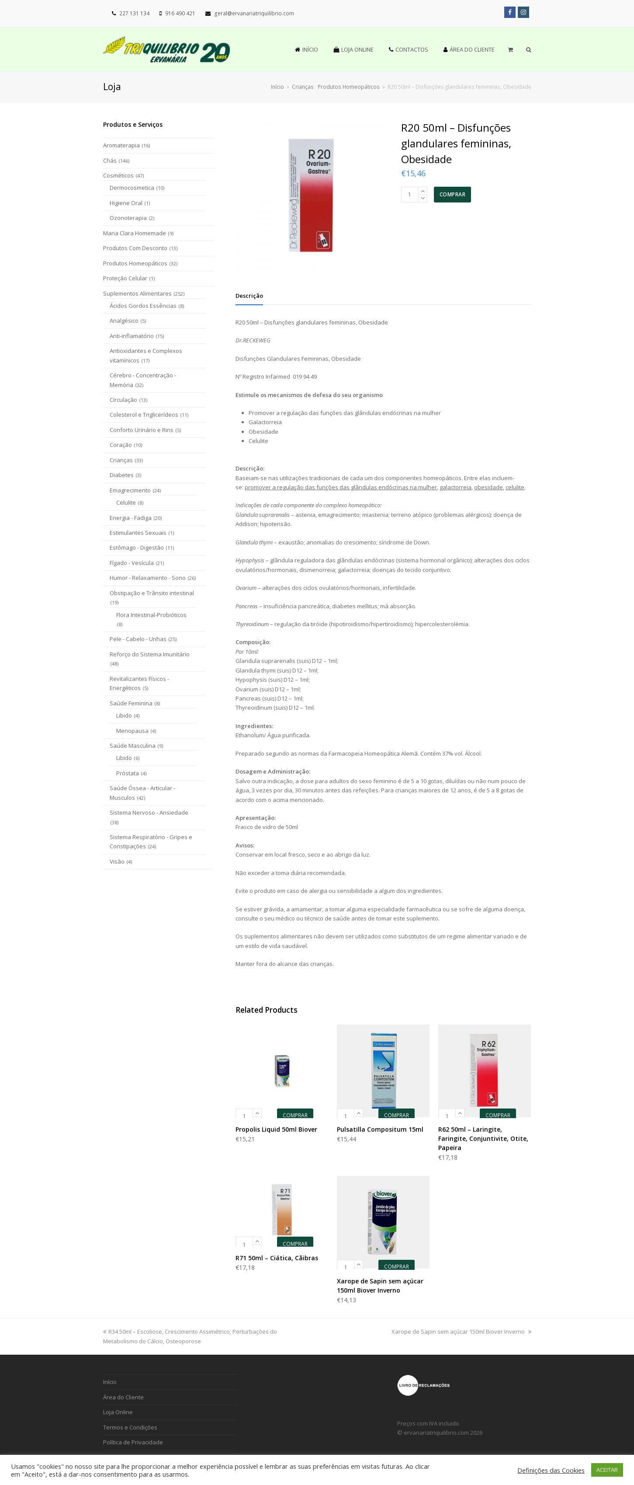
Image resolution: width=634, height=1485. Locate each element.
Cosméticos (118, 175)
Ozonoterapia (128, 218)
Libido (124, 715)
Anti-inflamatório (132, 336)
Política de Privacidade (133, 1442)
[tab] (249, 295)
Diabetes (122, 475)
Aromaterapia (121, 145)
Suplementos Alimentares (137, 293)
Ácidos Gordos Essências (143, 306)
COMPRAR (453, 194)
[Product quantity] (410, 194)
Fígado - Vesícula (132, 563)
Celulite (126, 502)
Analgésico (124, 320)
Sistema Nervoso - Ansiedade (149, 812)
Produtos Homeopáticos (135, 263)
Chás (110, 160)
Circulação (123, 400)
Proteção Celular (125, 278)
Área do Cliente (123, 1397)
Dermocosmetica (132, 188)
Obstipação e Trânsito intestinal (152, 593)
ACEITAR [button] (607, 1470)
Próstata (127, 773)
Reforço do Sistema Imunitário (150, 654)
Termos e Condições (130, 1427)
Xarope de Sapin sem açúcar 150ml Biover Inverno (461, 1331)
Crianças (121, 460)
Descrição (249, 296)
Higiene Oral (126, 203)
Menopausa (132, 731)
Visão (117, 861)
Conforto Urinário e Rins (141, 430)
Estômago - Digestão (137, 547)
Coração (121, 445)
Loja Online (118, 1412)
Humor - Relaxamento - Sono (148, 578)
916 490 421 (180, 13)
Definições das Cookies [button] (551, 1470)
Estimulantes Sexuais (138, 533)
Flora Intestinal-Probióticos (151, 615)
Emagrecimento (130, 490)
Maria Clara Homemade (134, 233)
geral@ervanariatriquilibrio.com (254, 13)
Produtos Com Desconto (135, 248)
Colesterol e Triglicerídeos (144, 414)
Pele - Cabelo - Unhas (138, 639)
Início (277, 86)
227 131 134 (134, 13)
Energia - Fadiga (131, 518)
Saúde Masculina (133, 745)
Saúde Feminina (131, 703)
